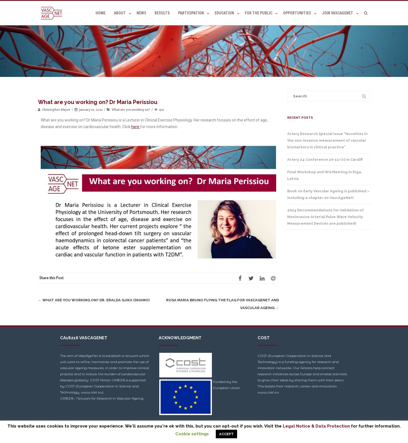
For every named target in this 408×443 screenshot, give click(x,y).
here (135, 127)
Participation (191, 13)
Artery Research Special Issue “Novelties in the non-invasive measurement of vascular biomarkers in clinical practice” (327, 140)
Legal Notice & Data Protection (316, 426)
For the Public (258, 13)
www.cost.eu (268, 392)
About (120, 13)
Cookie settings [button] (192, 433)
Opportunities (297, 13)
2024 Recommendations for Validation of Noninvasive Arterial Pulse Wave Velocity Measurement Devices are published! (325, 217)
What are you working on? (131, 109)
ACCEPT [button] (226, 434)
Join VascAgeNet (337, 13)
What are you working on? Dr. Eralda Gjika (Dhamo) (94, 300)
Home (101, 13)
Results (162, 13)
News (141, 13)
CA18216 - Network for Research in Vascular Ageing (101, 398)
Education (224, 13)
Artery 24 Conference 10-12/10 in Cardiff (325, 159)
